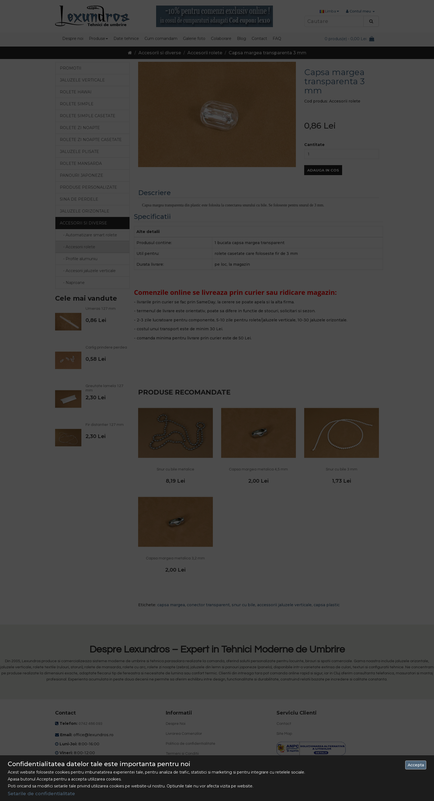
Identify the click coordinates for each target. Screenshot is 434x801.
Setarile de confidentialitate (41, 793)
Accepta (416, 764)
